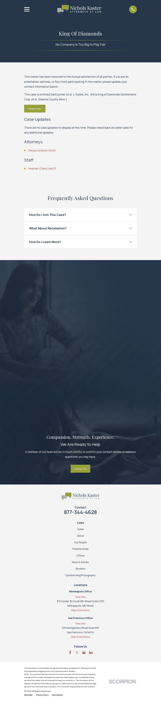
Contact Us (80, 307)
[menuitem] (28, 534)
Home (80, 368)
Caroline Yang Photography (80, 414)
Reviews (80, 408)
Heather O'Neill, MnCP (42, 168)
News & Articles (80, 401)
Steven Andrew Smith (42, 150)
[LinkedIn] (91, 491)
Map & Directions (80, 449)
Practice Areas (80, 388)
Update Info (35, 108)
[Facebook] (70, 491)
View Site (80, 436)
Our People (80, 381)
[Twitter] (77, 491)
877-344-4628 (80, 351)
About (80, 375)
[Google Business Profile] (84, 491)
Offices (80, 394)
